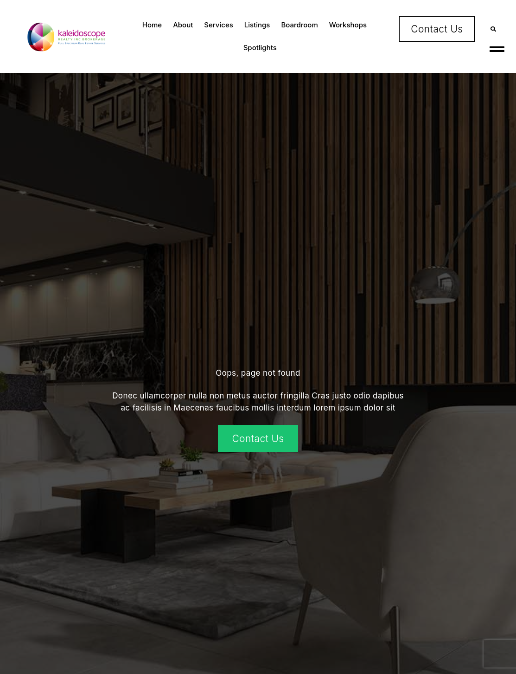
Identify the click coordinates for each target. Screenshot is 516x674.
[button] (493, 29)
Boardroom (299, 24)
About (183, 24)
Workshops (348, 24)
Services (218, 24)
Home (152, 24)
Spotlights (260, 47)
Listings (257, 24)
